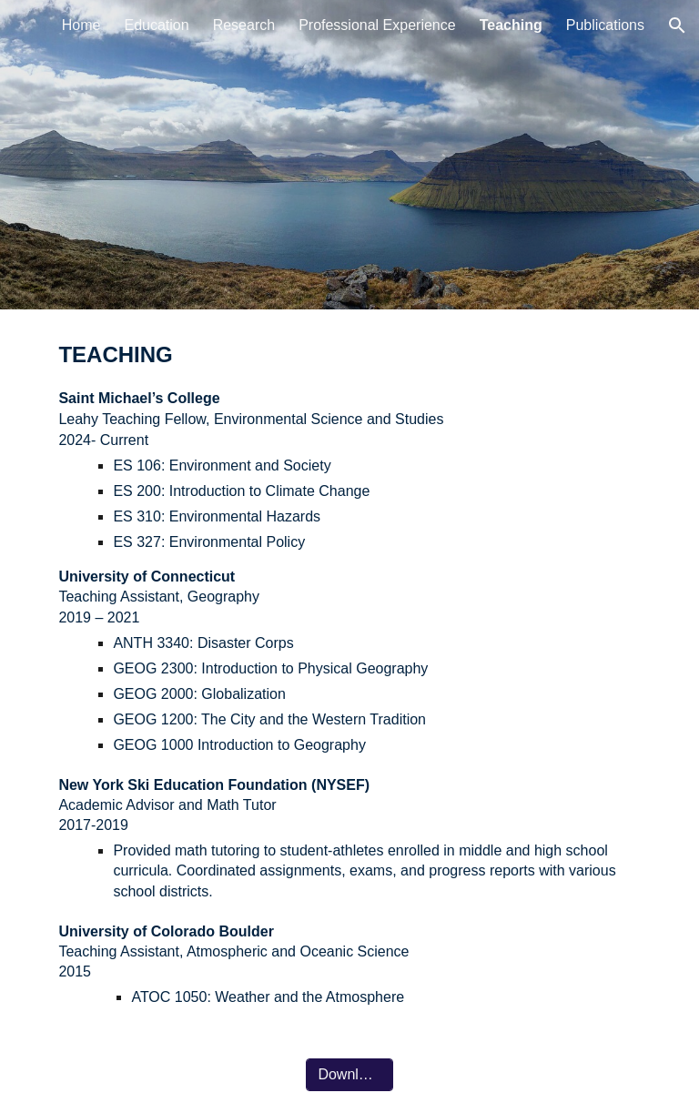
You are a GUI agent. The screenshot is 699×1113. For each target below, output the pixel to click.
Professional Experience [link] (377, 25)
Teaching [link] (511, 25)
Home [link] (81, 25)
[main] (349, 673)
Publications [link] (605, 25)
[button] (677, 25)
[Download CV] (349, 1075)
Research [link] (244, 25)
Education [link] (156, 25)
